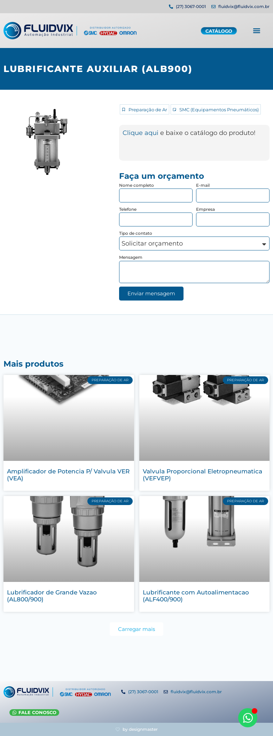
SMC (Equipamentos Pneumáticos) (219, 109)
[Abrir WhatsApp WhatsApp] (247, 717)
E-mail (203, 185)
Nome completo (136, 185)
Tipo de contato (135, 233)
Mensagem (130, 257)
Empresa (205, 209)
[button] (256, 30)
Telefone (127, 209)
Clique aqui (141, 133)
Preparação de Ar (147, 109)
